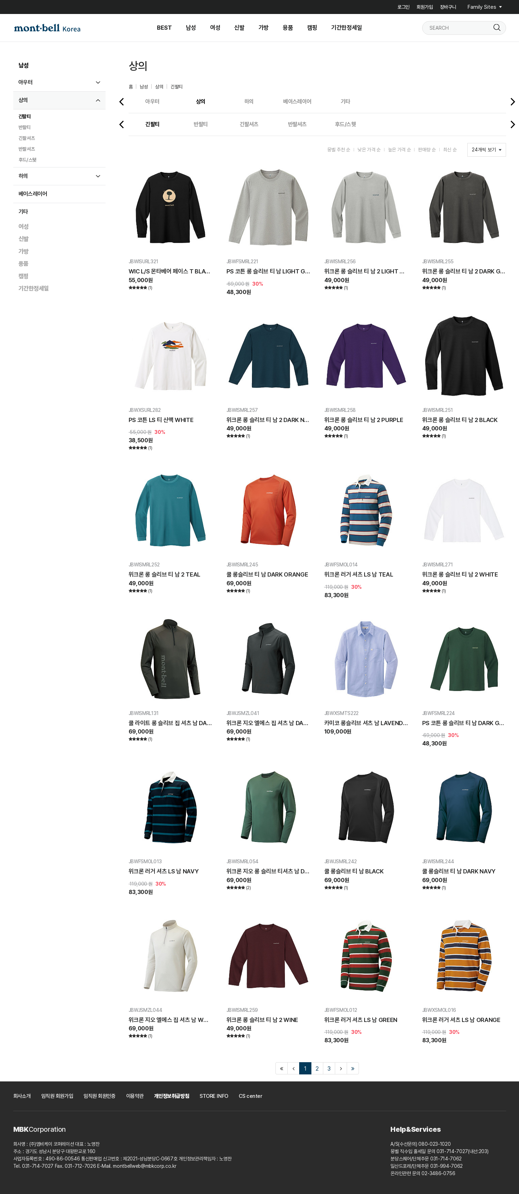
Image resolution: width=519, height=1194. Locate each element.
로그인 (403, 7)
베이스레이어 (33, 194)
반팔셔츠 (27, 149)
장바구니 (448, 7)
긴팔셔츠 (27, 138)
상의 (23, 100)
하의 (23, 176)
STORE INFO (214, 1096)
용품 (24, 263)
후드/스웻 (27, 160)
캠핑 (24, 276)
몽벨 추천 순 (338, 149)
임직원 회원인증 (99, 1096)
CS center (250, 1096)
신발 (24, 238)
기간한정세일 (34, 288)
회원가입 (425, 7)
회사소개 (22, 1096)
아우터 (26, 82)
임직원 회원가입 (57, 1096)
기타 (23, 211)
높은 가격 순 (399, 149)
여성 (24, 226)
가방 (24, 251)
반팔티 (25, 127)
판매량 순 (426, 149)
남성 (24, 65)
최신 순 (450, 149)
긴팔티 (25, 116)
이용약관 (135, 1096)
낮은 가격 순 (369, 149)
